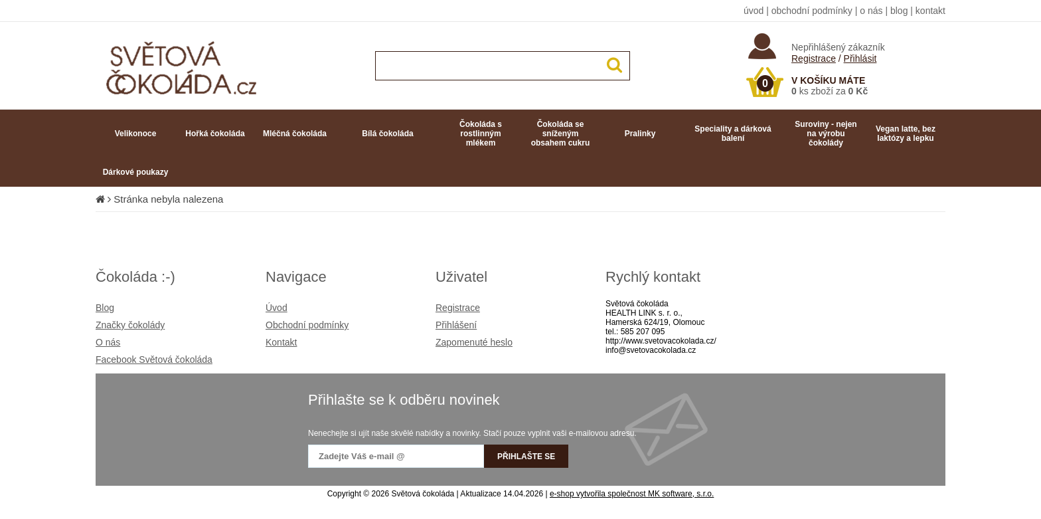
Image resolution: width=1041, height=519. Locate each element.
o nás (871, 10)
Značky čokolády (130, 325)
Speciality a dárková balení (732, 133)
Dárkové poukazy (136, 172)
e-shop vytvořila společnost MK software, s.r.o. (632, 493)
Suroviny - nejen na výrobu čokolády (825, 134)
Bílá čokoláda (387, 133)
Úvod (276, 307)
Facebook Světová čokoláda (154, 359)
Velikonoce (136, 133)
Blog (105, 307)
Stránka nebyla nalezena (168, 199)
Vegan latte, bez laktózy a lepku (905, 133)
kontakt (930, 10)
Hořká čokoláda (214, 133)
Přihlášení (456, 325)
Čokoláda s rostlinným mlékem (480, 134)
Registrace (813, 58)
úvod (753, 10)
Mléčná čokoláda (295, 133)
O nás (108, 342)
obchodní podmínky (811, 10)
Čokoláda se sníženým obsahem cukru (560, 134)
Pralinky (640, 133)
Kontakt (281, 342)
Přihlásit (860, 58)
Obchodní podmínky (307, 325)
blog (899, 10)
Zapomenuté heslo (474, 342)
